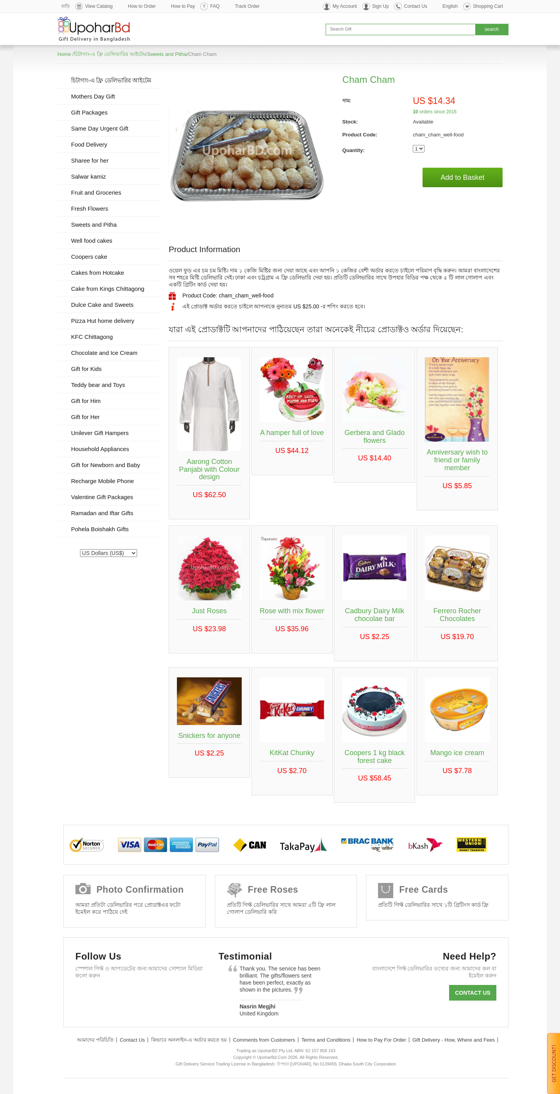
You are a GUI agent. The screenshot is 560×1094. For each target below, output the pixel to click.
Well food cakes (91, 240)
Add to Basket (462, 177)
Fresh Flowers (89, 208)
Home (64, 54)
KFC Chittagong (92, 336)
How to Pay (183, 6)
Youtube (152, 994)
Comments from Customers (264, 1040)
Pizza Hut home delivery (102, 320)
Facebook (85, 994)
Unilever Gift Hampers (100, 433)
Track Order (247, 6)
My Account (345, 6)
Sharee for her (90, 160)
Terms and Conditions (326, 1040)
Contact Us (415, 6)
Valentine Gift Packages (102, 497)
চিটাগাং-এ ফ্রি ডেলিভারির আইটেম (110, 54)
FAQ (214, 6)
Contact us (472, 993)
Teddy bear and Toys (98, 384)
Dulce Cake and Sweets (102, 304)
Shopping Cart (488, 6)
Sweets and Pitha (167, 54)
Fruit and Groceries (96, 192)
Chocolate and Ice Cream (104, 352)
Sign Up (380, 6)
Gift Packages (89, 112)
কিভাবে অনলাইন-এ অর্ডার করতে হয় (189, 1040)
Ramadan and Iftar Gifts (102, 513)
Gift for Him (86, 400)
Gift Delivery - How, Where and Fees (453, 1040)
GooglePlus (130, 994)
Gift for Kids (86, 368)
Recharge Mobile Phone (102, 481)
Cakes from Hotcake (97, 272)
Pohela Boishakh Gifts (100, 529)
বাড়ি (65, 6)
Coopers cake (89, 256)
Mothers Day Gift (93, 96)
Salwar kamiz (88, 176)
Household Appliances (100, 449)
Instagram (175, 994)
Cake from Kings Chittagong (107, 288)
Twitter (107, 994)
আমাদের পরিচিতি (95, 1040)
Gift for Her (85, 417)
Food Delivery (89, 144)
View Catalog (99, 6)
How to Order (142, 6)
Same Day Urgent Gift (99, 128)
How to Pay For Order (381, 1040)
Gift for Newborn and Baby (105, 465)
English (450, 6)
